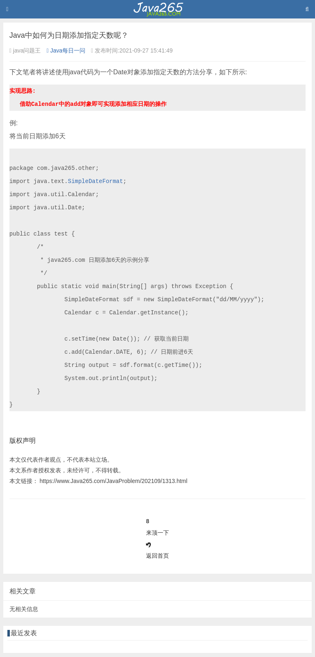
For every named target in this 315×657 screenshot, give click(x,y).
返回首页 (157, 555)
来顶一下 (157, 532)
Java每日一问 (65, 50)
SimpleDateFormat (95, 181)
